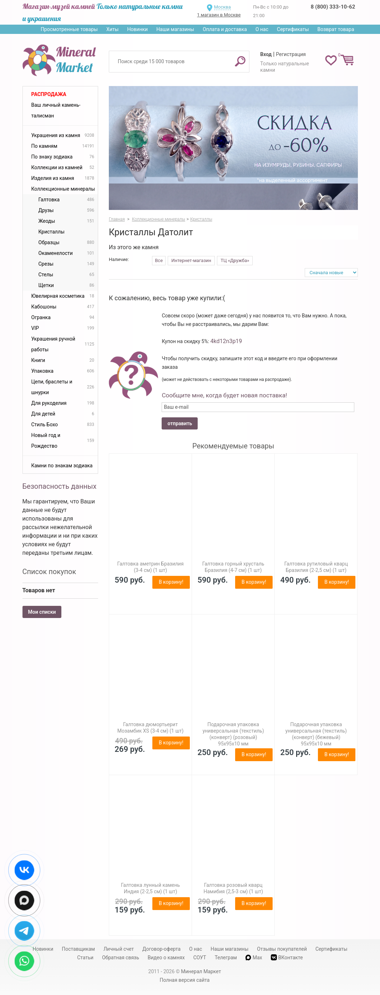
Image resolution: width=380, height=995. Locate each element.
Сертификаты (293, 29)
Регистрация (291, 54)
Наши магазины (175, 29)
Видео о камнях (166, 957)
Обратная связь (120, 957)
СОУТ (199, 957)
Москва (222, 7)
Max (253, 957)
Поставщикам (78, 949)
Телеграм (226, 957)
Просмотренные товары (69, 29)
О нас (261, 29)
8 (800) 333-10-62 (333, 7)
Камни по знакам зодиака (62, 465)
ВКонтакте (287, 957)
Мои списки (42, 612)
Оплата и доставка (225, 29)
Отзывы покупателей (282, 949)
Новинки (137, 29)
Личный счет (118, 949)
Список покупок (49, 571)
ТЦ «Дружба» (235, 260)
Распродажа (48, 94)
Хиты (112, 29)
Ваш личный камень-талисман (56, 110)
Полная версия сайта (185, 980)
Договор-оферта (161, 949)
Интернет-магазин (191, 260)
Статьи (85, 957)
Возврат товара (336, 29)
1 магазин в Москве (218, 14)
